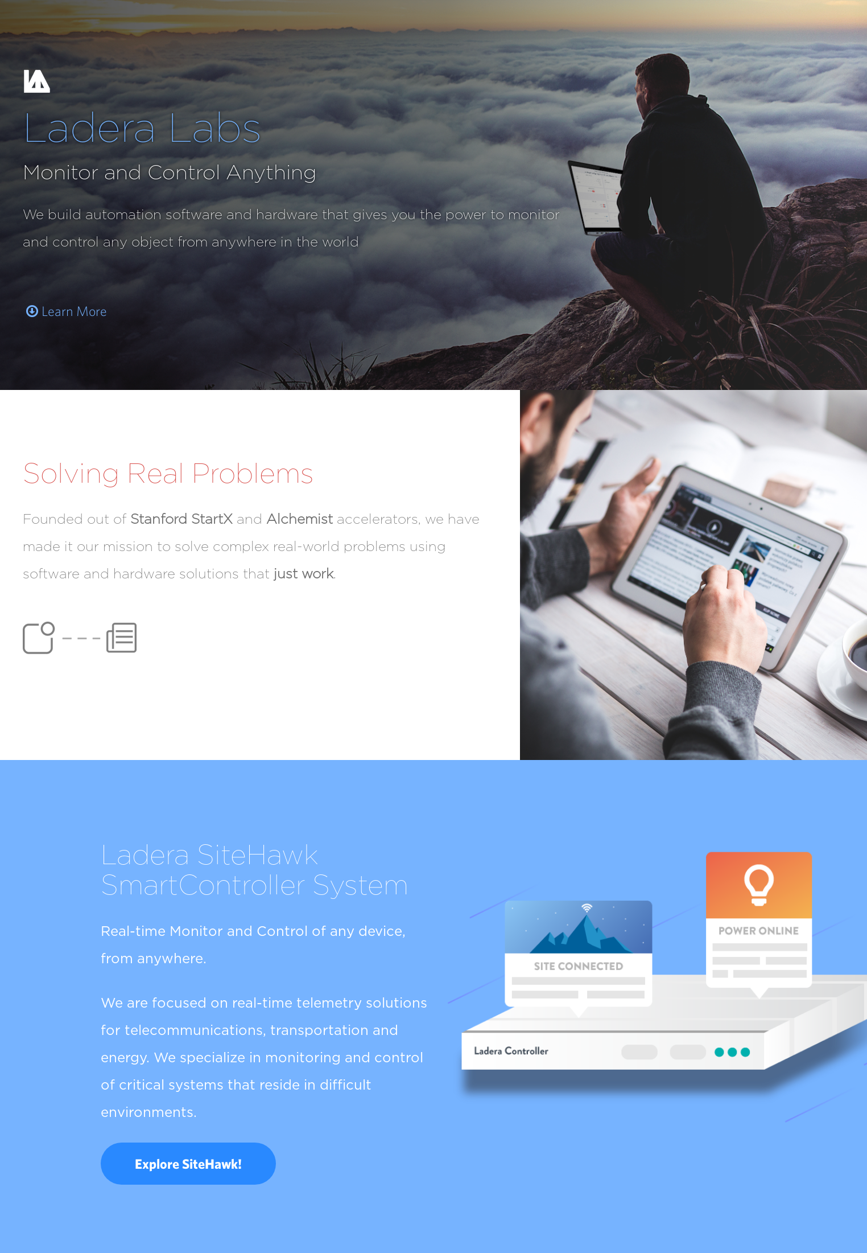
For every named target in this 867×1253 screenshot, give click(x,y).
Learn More (66, 311)
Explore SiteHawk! (188, 1164)
